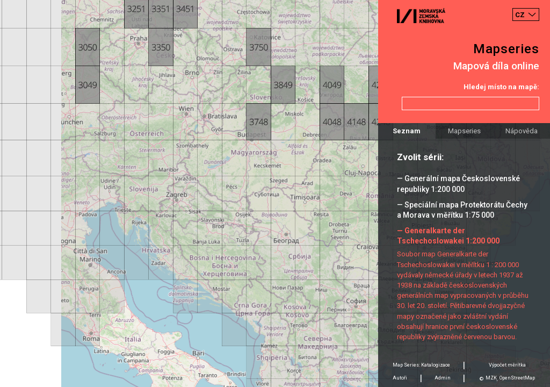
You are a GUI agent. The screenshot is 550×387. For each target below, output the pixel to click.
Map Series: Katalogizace (421, 365)
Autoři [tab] (400, 378)
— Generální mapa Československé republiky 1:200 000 (458, 183)
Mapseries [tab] (464, 131)
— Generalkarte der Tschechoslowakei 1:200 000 (448, 235)
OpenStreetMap (517, 378)
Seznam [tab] (407, 131)
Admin (443, 378)
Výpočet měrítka (507, 365)
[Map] (275, 193)
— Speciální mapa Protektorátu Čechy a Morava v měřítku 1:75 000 (462, 209)
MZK (491, 378)
